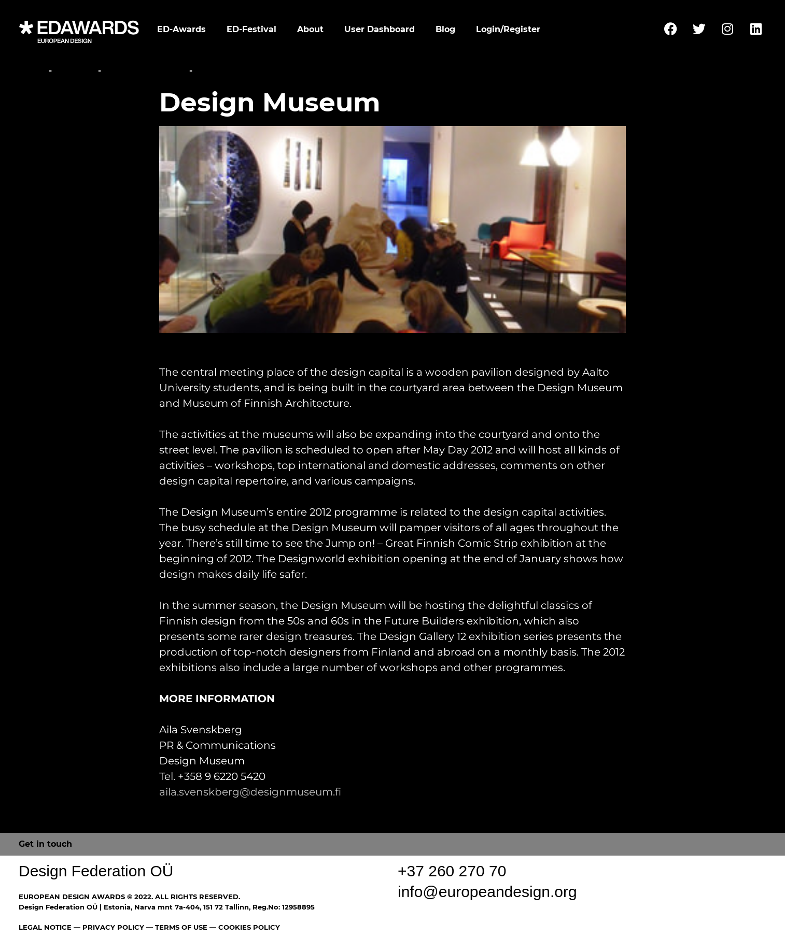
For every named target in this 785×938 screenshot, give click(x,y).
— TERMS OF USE (176, 927)
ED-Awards (181, 29)
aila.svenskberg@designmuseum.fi (250, 792)
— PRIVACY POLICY (108, 927)
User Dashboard (379, 29)
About (310, 29)
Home (32, 71)
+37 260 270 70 (452, 870)
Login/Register (508, 29)
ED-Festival (251, 29)
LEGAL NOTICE (45, 927)
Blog (445, 29)
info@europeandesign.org (487, 891)
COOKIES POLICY (249, 927)
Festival (74, 71)
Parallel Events (145, 71)
